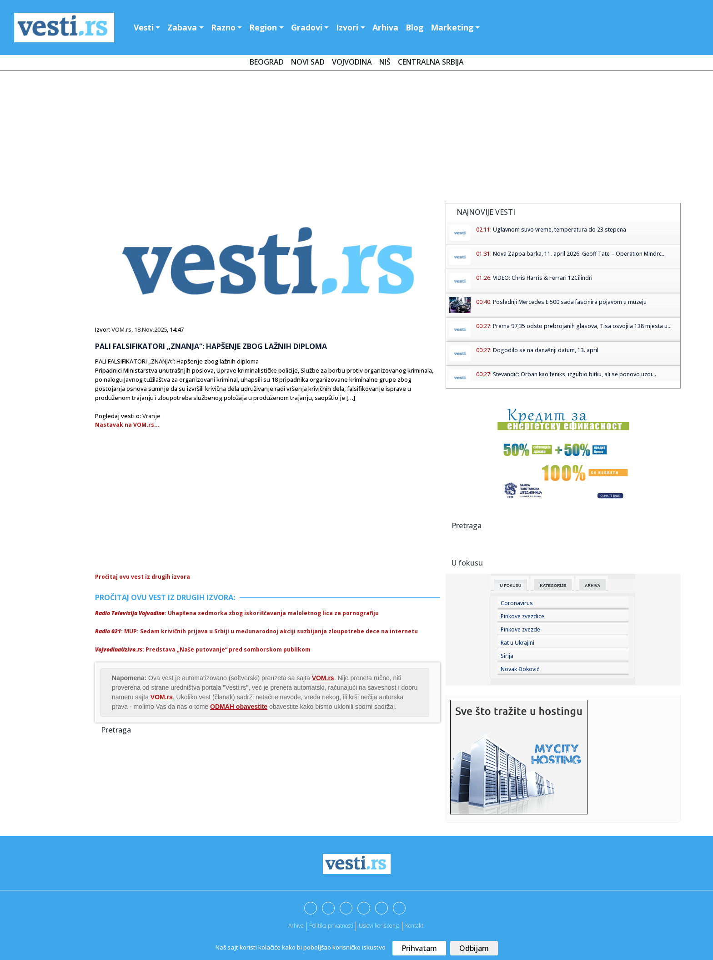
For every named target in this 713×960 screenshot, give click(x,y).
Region (263, 27)
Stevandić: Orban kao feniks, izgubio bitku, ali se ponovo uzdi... (574, 374)
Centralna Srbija (431, 62)
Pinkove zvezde (520, 629)
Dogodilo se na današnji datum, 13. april (545, 350)
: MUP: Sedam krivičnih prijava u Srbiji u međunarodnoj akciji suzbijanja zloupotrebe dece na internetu (256, 631)
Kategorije (553, 585)
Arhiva (385, 27)
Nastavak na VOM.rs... (127, 425)
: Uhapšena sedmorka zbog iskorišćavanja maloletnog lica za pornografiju (237, 613)
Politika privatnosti (331, 926)
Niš (385, 62)
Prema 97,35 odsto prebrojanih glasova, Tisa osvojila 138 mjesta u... (582, 326)
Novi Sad (308, 62)
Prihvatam (419, 948)
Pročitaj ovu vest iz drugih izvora (142, 577)
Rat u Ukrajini (517, 643)
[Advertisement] (356, 139)
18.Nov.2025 (150, 329)
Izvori (347, 27)
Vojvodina (352, 62)
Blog (414, 27)
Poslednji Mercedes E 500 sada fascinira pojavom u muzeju (570, 302)
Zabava (182, 27)
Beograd (267, 62)
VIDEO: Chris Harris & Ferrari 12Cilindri (542, 278)
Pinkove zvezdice (522, 616)
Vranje (151, 416)
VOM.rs (121, 329)
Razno (223, 27)
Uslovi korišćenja (379, 926)
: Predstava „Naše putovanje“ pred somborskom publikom (203, 649)
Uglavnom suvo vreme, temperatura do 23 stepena (559, 229)
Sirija (507, 656)
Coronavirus (517, 603)
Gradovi (306, 27)
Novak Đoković (520, 669)
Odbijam (474, 948)
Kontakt (414, 926)
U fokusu (510, 585)
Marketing (452, 27)
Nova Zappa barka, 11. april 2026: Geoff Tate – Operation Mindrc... (579, 254)
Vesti (144, 27)
